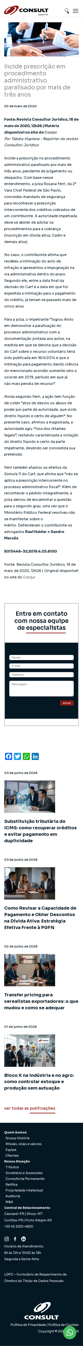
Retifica (11, 1185)
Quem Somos (15, 1132)
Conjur (50, 132)
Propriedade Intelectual (24, 1190)
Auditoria (13, 1196)
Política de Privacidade (28, 1325)
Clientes (12, 1156)
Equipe (11, 1150)
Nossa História (17, 1138)
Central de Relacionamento (27, 1208)
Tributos (12, 1167)
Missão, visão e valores (24, 1144)
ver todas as (29, 1108)
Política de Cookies (63, 1325)
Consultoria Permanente (25, 1179)
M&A (9, 1202)
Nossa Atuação (17, 1161)
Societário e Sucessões (24, 1173)
